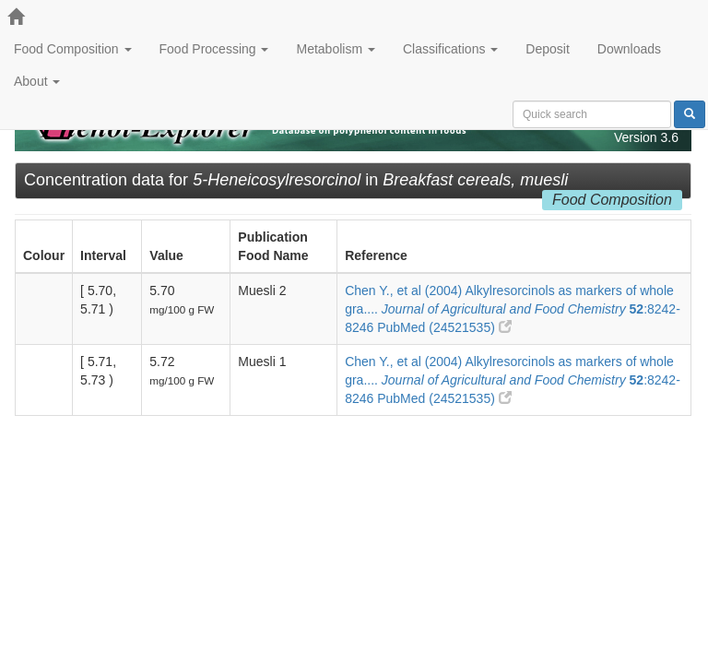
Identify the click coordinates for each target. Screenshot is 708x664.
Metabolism (335, 49)
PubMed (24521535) (444, 327)
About (37, 81)
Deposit (547, 49)
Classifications (450, 49)
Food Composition (73, 49)
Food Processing (214, 49)
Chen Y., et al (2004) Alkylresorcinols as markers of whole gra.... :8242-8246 (512, 309)
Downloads (629, 49)
